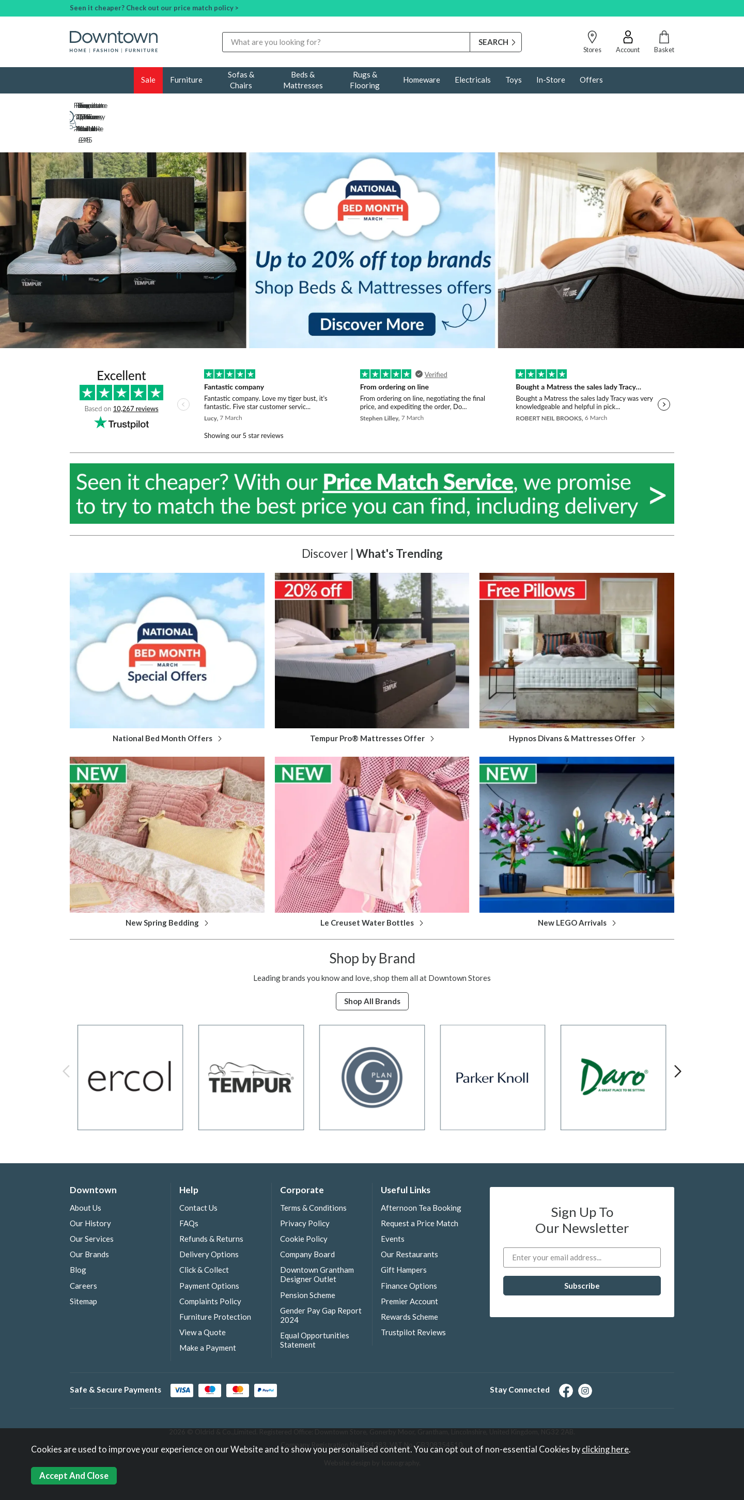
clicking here (605, 1449)
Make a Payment (207, 1313)
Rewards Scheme (409, 1282)
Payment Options (209, 1251)
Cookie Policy (304, 1204)
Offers (591, 79)
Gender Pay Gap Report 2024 (321, 1281)
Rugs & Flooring (365, 80)
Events (393, 1204)
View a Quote (202, 1298)
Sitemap (83, 1267)
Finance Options (409, 1251)
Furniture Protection (215, 1282)
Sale (148, 79)
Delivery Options (209, 1220)
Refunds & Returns (211, 1204)
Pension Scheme (307, 1260)
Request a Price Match (419, 1189)
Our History (90, 1189)
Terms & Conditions (313, 1173)
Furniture (186, 79)
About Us (85, 1173)
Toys (513, 79)
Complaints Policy (210, 1267)
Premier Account (409, 1267)
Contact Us (198, 1173)
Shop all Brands (372, 967)
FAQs (188, 1189)
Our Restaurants (409, 1220)
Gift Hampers (404, 1235)
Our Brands (89, 1220)
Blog (78, 1235)
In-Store (550, 79)
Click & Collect (204, 1235)
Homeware (421, 79)
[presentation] (66, 1036)
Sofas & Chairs (241, 80)
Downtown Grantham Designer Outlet (317, 1240)
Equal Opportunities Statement (314, 1305)
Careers (83, 1251)
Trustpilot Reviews (413, 1298)
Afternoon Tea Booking (421, 1173)
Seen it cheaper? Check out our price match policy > (154, 8)
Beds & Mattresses (303, 80)
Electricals (473, 79)
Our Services (92, 1204)
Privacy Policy (305, 1189)
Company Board (307, 1220)
